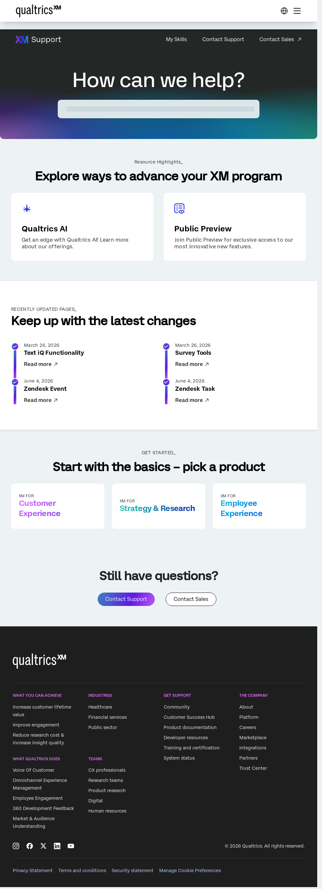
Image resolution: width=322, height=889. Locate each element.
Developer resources (186, 739)
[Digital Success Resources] (284, 11)
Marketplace (252, 739)
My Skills (176, 39)
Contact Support (223, 39)
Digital (95, 802)
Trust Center (253, 770)
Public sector (102, 729)
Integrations (252, 749)
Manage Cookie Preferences (190, 872)
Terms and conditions (82, 872)
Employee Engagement (38, 800)
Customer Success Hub (189, 719)
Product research (107, 792)
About (246, 708)
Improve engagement (36, 726)
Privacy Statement (33, 872)
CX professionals (106, 772)
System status (179, 759)
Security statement (133, 872)
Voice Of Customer (33, 772)
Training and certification (192, 749)
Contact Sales (276, 39)
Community (177, 708)
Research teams (105, 782)
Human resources (107, 812)
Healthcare (100, 708)
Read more (41, 365)
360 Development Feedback (43, 810)
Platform (248, 719)
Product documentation (190, 729)
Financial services (107, 719)
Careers (247, 729)
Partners (248, 759)
